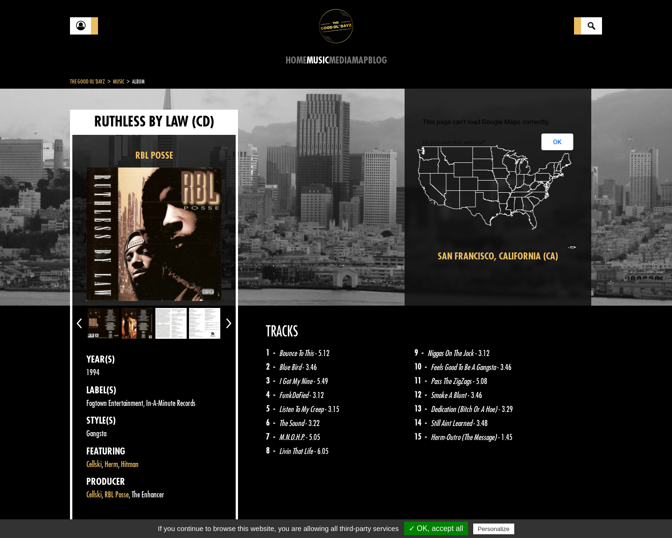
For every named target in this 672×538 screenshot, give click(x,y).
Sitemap (224, 514)
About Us (186, 514)
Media (340, 60)
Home (296, 60)
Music (318, 60)
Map (360, 60)
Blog (377, 60)
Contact (93, 514)
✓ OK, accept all (436, 528)
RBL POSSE (154, 156)
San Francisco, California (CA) (498, 256)
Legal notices (143, 514)
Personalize (494, 528)
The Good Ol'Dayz (87, 81)
